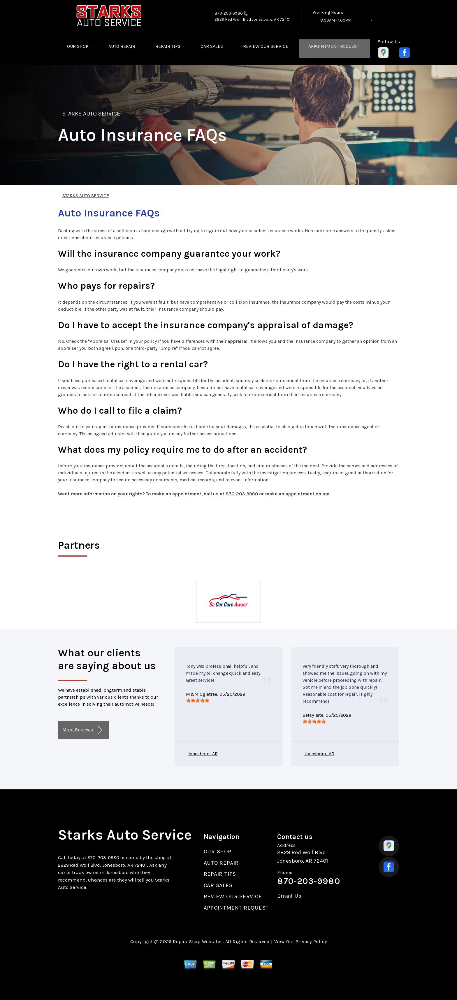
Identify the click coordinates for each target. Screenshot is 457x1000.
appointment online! (308, 493)
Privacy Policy (311, 941)
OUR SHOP (77, 46)
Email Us (289, 896)
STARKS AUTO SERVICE (91, 113)
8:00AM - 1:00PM (335, 20)
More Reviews (82, 730)
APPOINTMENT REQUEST (333, 46)
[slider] (197, 700)
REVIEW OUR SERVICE (265, 46)
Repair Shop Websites (198, 941)
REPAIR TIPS (167, 46)
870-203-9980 (229, 13)
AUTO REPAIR (121, 46)
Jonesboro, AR (203, 753)
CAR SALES (212, 46)
